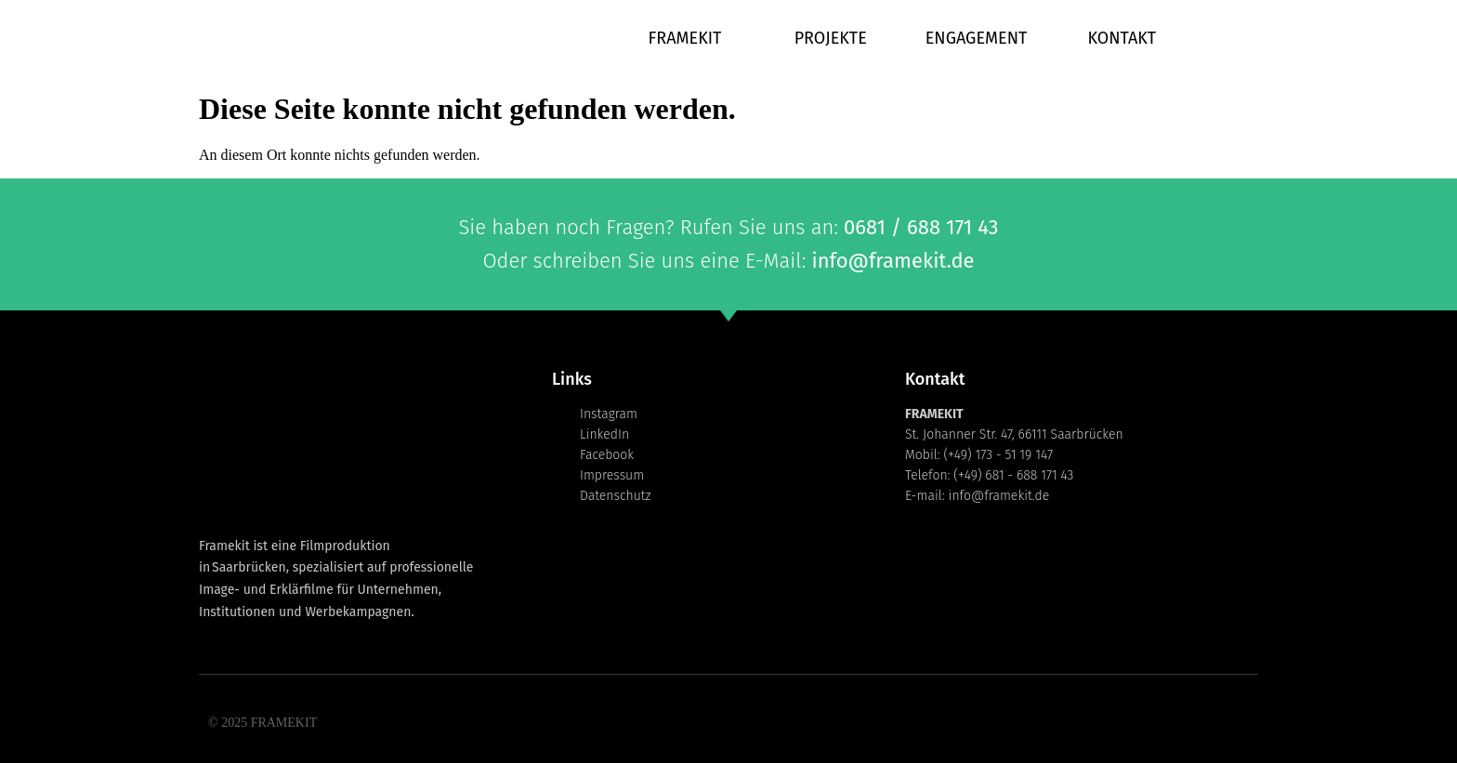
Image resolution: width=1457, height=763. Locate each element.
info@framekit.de (892, 260)
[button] (41, 722)
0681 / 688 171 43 (921, 227)
